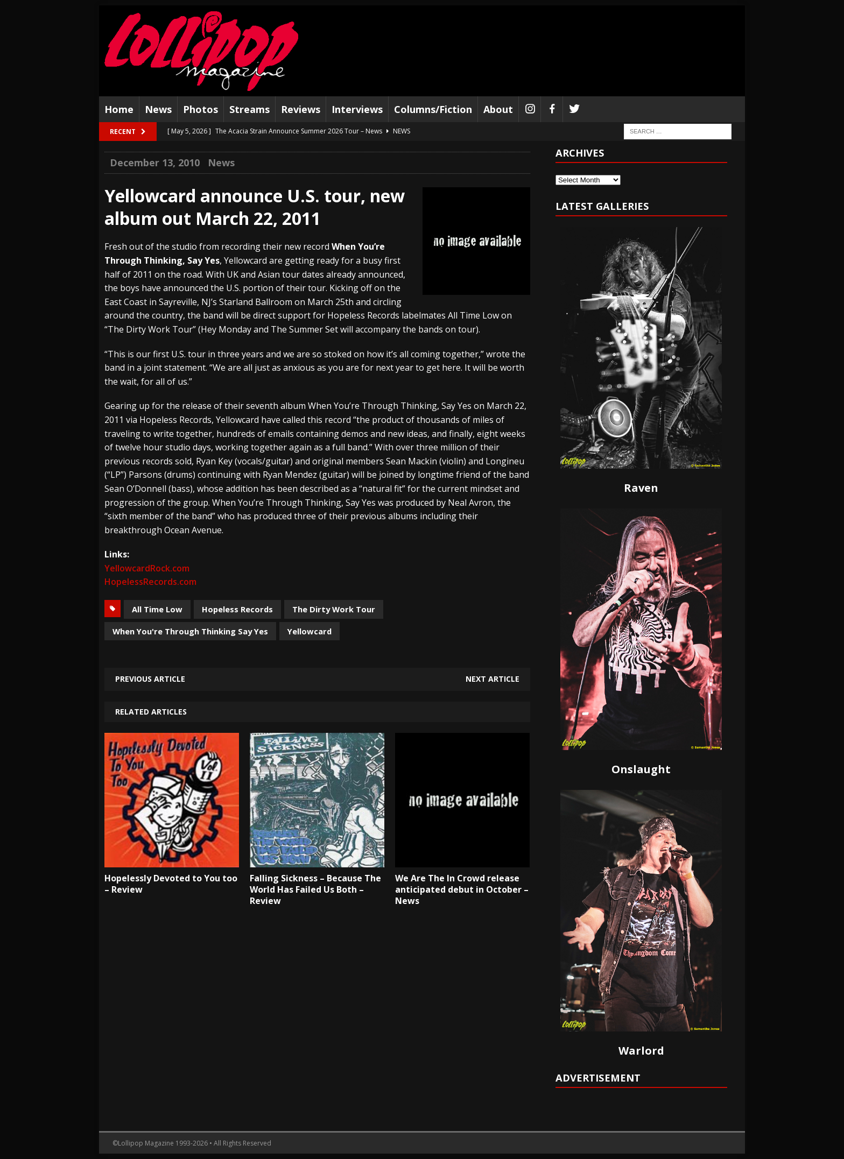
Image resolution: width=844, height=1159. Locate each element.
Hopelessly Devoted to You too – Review (170, 883)
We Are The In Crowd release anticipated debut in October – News (462, 889)
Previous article (150, 679)
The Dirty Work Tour (333, 609)
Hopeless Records (237, 609)
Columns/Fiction (433, 109)
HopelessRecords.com (150, 582)
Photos (200, 109)
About (498, 109)
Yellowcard (309, 631)
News (158, 109)
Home (118, 109)
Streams (249, 109)
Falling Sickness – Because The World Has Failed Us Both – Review (315, 889)
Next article (492, 679)
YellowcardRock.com (146, 568)
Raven (641, 487)
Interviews (357, 109)
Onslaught (641, 769)
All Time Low (157, 609)
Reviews (300, 109)
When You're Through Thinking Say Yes (190, 631)
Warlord (641, 1050)
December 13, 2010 (155, 162)
